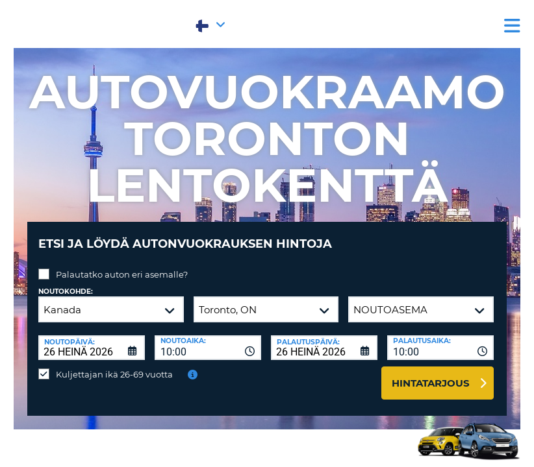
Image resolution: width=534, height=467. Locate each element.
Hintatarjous (431, 373)
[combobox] (208, 338)
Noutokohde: (65, 282)
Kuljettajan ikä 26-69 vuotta (114, 364)
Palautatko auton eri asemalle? (122, 264)
